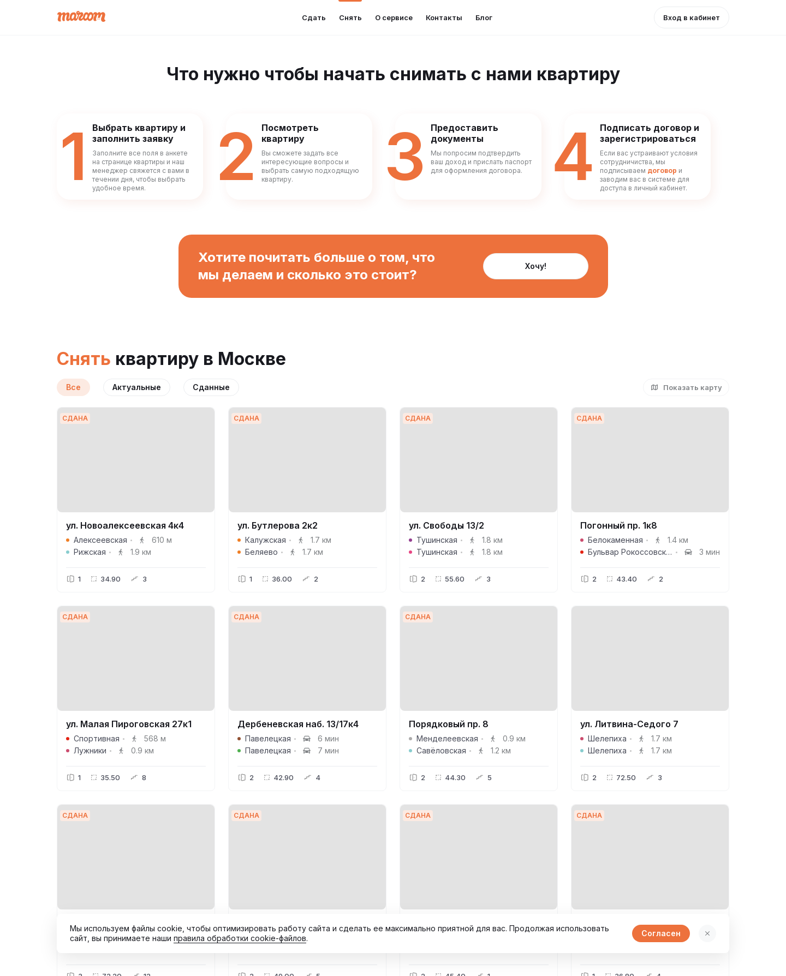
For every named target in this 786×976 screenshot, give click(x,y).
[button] (691, 17)
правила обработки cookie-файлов (240, 938)
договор (662, 170)
